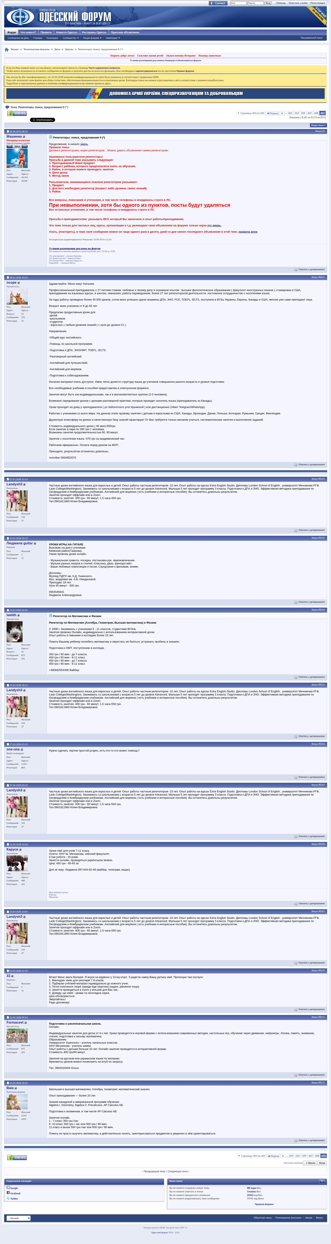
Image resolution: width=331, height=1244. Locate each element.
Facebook (15, 1193)
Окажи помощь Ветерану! (181, 55)
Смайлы (251, 1191)
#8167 (322, 784)
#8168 (322, 844)
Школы (69, 49)
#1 (323, 131)
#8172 (322, 1082)
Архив (308, 1217)
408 (316, 113)
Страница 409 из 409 (252, 113)
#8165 (322, 684)
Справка (37, 38)
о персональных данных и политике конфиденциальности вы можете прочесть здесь (65, 83)
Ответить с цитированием (310, 269)
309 (290, 113)
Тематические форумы (36, 49)
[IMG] (250, 1195)
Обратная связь (263, 1217)
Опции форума (91, 38)
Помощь (281, 3)
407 (310, 113)
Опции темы (317, 125)
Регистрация (317, 3)
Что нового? (28, 32)
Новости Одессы (66, 32)
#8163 (322, 537)
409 (322, 113)
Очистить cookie (298, 3)
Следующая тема (178, 1171)
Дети (57, 49)
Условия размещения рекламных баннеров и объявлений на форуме (165, 60)
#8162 (322, 478)
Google (14, 1188)
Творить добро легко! (122, 55)
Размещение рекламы (288, 1217)
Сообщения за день (18, 38)
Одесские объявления (125, 32)
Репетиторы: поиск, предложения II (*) (43, 107)
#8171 (322, 1017)
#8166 (322, 743)
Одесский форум (159, 1232)
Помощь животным (209, 55)
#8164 (322, 609)
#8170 (322, 970)
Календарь (52, 38)
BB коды (251, 1187)
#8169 (322, 911)
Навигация (111, 38)
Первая (272, 113)
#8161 (322, 277)
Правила (46, 32)
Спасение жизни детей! (150, 55)
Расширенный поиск (312, 37)
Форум (11, 32)
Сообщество (69, 38)
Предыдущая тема (154, 1171)
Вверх (319, 131)
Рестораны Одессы (94, 32)
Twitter (14, 1198)
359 (296, 113)
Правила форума (264, 1204)
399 (303, 113)
